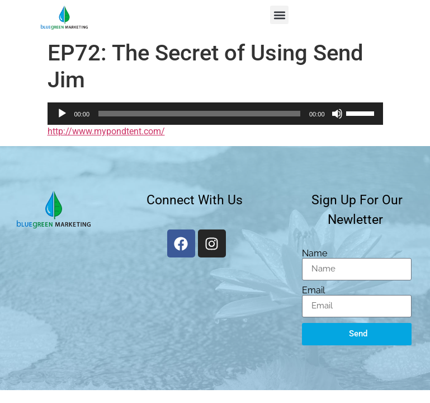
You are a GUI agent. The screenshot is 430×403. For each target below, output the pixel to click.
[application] (215, 113)
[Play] (62, 113)
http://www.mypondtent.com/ (106, 131)
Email (313, 290)
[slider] (199, 113)
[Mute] (337, 113)
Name (314, 253)
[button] (279, 15)
